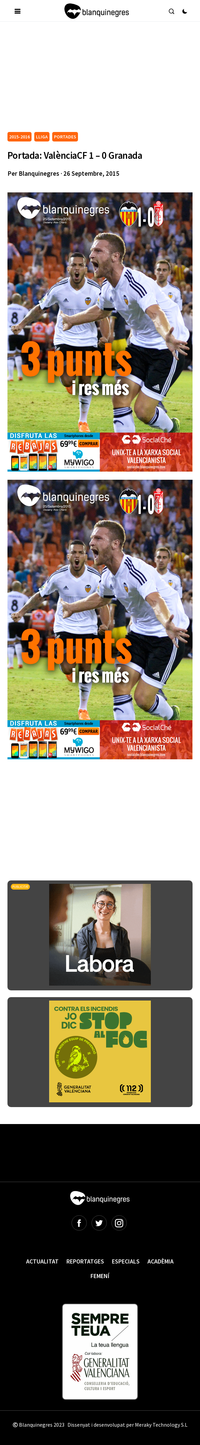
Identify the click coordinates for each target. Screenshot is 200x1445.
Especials (126, 1261)
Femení (100, 1276)
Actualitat (42, 1261)
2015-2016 (19, 137)
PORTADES (65, 137)
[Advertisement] (103, 79)
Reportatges (85, 1261)
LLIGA (42, 137)
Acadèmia (160, 1261)
